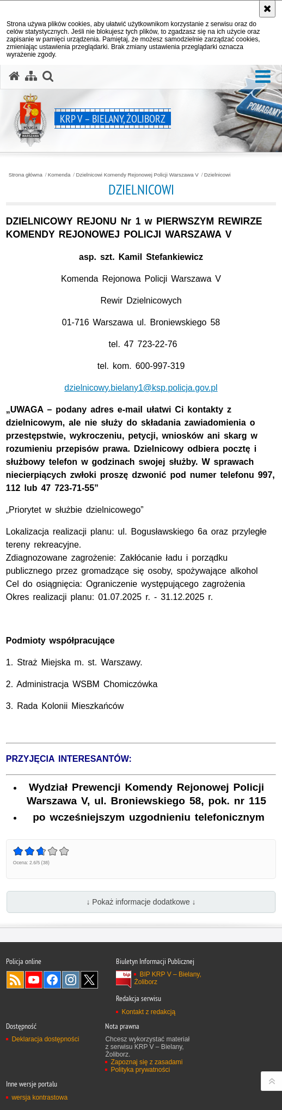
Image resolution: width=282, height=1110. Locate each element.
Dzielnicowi (217, 175)
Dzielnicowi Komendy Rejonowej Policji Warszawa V (137, 175)
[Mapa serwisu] (31, 76)
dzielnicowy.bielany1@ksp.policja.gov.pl (140, 387)
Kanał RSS (15, 979)
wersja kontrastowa (39, 1097)
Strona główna (25, 175)
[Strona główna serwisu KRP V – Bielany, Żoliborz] (14, 76)
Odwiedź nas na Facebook (52, 979)
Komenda (59, 175)
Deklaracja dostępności (45, 1039)
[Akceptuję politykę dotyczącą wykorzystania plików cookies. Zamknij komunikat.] (267, 8)
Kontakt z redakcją (148, 1012)
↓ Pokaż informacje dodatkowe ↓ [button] (140, 901)
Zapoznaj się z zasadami (146, 1062)
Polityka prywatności (140, 1069)
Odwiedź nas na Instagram (70, 979)
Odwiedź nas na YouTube (33, 979)
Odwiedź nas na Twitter (89, 979)
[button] (263, 77)
